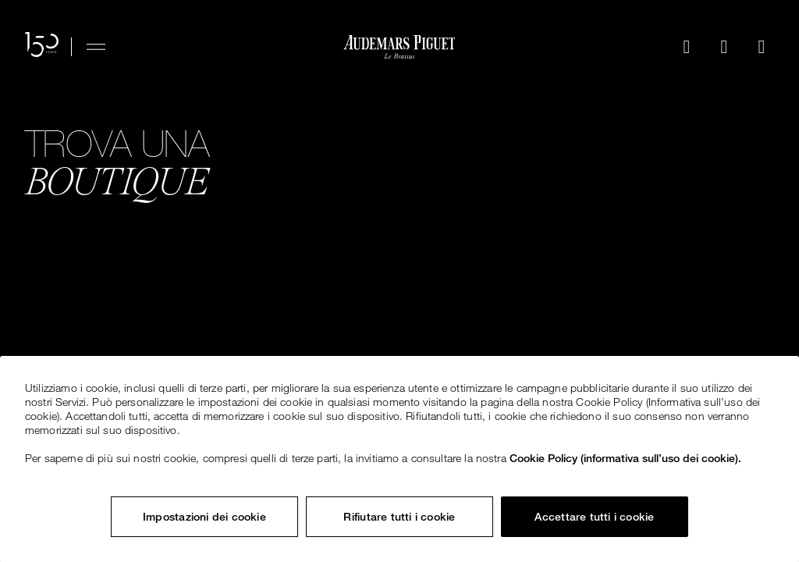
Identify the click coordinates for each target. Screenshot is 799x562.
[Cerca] (686, 47)
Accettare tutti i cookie (594, 516)
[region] (399, 459)
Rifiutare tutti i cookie (399, 516)
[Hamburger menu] (96, 47)
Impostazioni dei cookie (204, 516)
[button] (686, 47)
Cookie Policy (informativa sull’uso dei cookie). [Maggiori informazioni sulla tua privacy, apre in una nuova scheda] (625, 458)
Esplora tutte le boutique (150, 257)
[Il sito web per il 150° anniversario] (42, 47)
